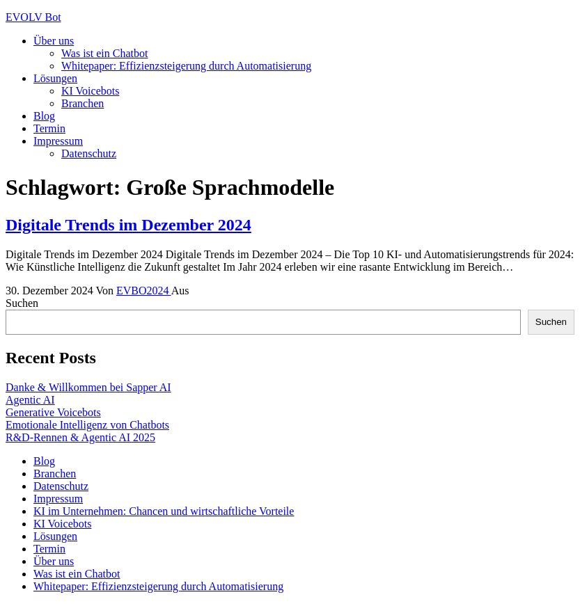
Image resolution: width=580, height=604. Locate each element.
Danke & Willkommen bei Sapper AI (88, 387)
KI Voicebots (90, 91)
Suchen (22, 303)
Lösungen (55, 78)
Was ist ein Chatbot (104, 53)
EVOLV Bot (33, 17)
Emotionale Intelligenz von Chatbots (87, 425)
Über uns (53, 41)
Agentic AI (30, 400)
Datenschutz (88, 153)
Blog (44, 116)
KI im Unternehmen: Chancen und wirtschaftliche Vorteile (163, 511)
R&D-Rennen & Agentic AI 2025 (80, 437)
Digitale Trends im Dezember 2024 (128, 225)
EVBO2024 (143, 290)
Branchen (82, 103)
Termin (49, 128)
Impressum (58, 141)
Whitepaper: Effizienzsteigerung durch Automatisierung (186, 66)
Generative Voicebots (53, 412)
